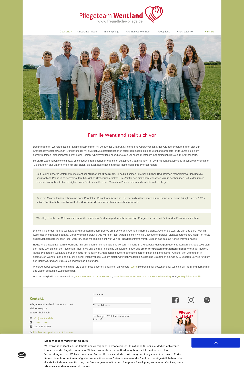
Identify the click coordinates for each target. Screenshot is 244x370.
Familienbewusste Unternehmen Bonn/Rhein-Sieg (142, 276)
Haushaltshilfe (185, 31)
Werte (134, 266)
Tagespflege (163, 31)
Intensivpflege (111, 31)
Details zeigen (194, 363)
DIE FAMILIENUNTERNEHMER (93, 276)
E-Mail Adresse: (102, 305)
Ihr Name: (98, 294)
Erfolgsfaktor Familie (189, 276)
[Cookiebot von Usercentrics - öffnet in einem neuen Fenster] (22, 363)
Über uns (65, 31)
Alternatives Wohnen (137, 31)
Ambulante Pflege (87, 31)
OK (216, 325)
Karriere (209, 31)
